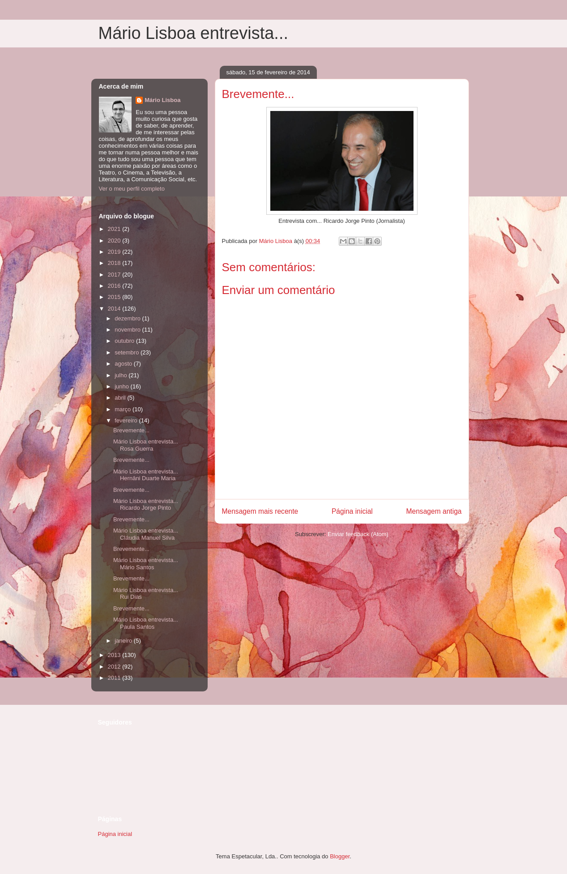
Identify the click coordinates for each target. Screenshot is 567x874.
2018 (115, 263)
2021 (115, 229)
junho (122, 386)
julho (121, 375)
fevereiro (127, 420)
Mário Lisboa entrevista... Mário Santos (145, 564)
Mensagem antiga (434, 511)
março (123, 409)
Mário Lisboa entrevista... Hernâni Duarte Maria (145, 475)
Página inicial (352, 511)
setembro (128, 352)
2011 (115, 677)
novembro (128, 329)
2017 (115, 274)
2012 (115, 666)
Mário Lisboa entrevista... (193, 33)
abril (121, 397)
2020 (115, 240)
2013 (115, 655)
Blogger (340, 856)
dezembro (128, 318)
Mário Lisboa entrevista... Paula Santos (145, 623)
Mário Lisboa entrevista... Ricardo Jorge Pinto (145, 505)
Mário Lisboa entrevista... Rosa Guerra (145, 445)
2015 (115, 297)
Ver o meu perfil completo (132, 188)
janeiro (124, 640)
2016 (115, 285)
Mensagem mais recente (260, 511)
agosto (124, 363)
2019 (115, 251)
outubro (125, 340)
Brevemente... (131, 430)
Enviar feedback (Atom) (358, 534)
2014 (115, 308)
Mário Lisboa (162, 100)
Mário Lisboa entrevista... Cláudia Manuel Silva (145, 534)
